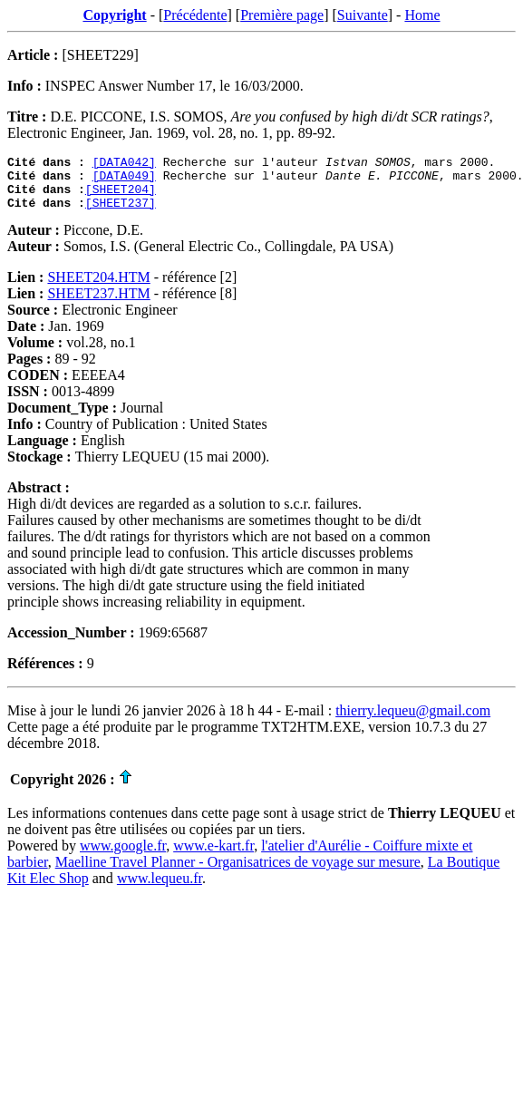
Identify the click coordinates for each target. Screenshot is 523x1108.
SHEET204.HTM (98, 288)
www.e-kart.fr (213, 856)
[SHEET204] (120, 197)
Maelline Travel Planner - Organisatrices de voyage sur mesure (238, 872)
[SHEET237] (120, 213)
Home (422, 15)
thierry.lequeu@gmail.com (412, 721)
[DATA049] (124, 180)
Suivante (362, 15)
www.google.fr (123, 856)
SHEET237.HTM (98, 304)
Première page (282, 15)
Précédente (195, 15)
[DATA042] (124, 164)
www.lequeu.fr (159, 889)
